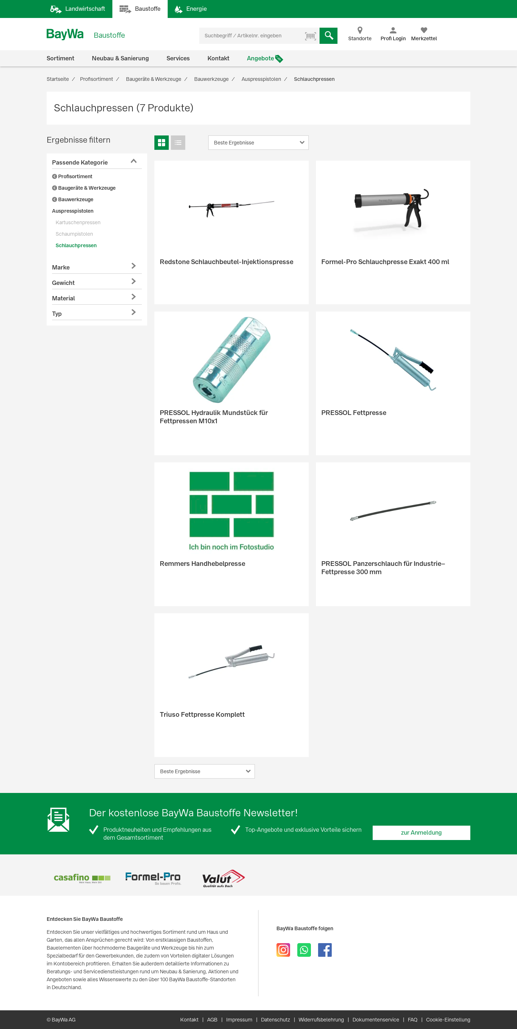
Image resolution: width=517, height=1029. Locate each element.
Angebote (260, 58)
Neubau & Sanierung (120, 58)
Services (178, 58)
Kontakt (218, 58)
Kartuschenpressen (78, 222)
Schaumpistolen (74, 234)
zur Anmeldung (421, 832)
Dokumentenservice (376, 1019)
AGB (212, 1019)
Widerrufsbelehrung (321, 1019)
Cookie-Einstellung (448, 1019)
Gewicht (63, 283)
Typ (57, 314)
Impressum (239, 1019)
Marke (61, 267)
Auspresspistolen (72, 211)
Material (63, 298)
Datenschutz (275, 1019)
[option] (82, 879)
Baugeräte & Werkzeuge (84, 188)
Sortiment (60, 58)
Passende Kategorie (80, 162)
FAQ (413, 1019)
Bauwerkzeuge (72, 199)
